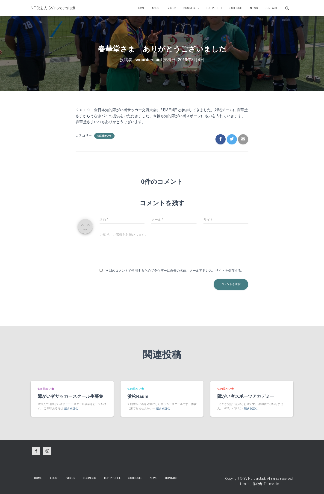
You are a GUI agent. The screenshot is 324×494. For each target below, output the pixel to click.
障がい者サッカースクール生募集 (70, 396)
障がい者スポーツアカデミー (245, 396)
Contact (271, 8)
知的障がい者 (104, 135)
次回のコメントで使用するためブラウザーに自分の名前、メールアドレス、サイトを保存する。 (175, 270)
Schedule (236, 8)
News (254, 8)
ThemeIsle (271, 484)
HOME (141, 8)
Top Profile (214, 8)
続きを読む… (72, 408)
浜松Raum (137, 396)
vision (172, 8)
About (156, 8)
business (191, 8)
